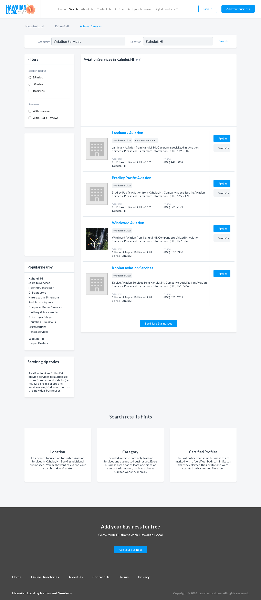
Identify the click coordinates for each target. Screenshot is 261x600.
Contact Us (104, 9)
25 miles (38, 77)
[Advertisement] (49, 194)
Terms (124, 577)
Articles (120, 9)
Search (73, 9)
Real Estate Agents (41, 302)
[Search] (223, 41)
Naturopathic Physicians (44, 297)
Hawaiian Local (34, 26)
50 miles (38, 84)
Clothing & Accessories (44, 312)
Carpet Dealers (38, 343)
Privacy (144, 577)
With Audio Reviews (46, 117)
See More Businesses (158, 323)
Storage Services (39, 282)
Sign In (207, 9)
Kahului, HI (62, 26)
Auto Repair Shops (40, 317)
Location (136, 41)
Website (223, 148)
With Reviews (41, 111)
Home (62, 9)
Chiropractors (37, 292)
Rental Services (38, 331)
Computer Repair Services (45, 307)
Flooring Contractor (41, 287)
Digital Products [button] (165, 9)
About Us (87, 9)
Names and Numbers (56, 593)
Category (44, 41)
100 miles (39, 90)
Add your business (140, 9)
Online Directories (45, 577)
